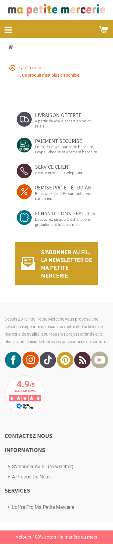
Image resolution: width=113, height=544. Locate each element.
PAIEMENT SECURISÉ (58, 140)
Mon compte (89, 29)
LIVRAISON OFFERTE (58, 115)
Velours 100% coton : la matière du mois (56, 537)
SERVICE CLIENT (53, 166)
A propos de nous (31, 477)
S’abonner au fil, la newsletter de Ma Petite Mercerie (66, 263)
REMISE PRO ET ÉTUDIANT (65, 187)
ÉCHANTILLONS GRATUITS (65, 213)
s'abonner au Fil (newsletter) (43, 466)
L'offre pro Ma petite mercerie (43, 507)
